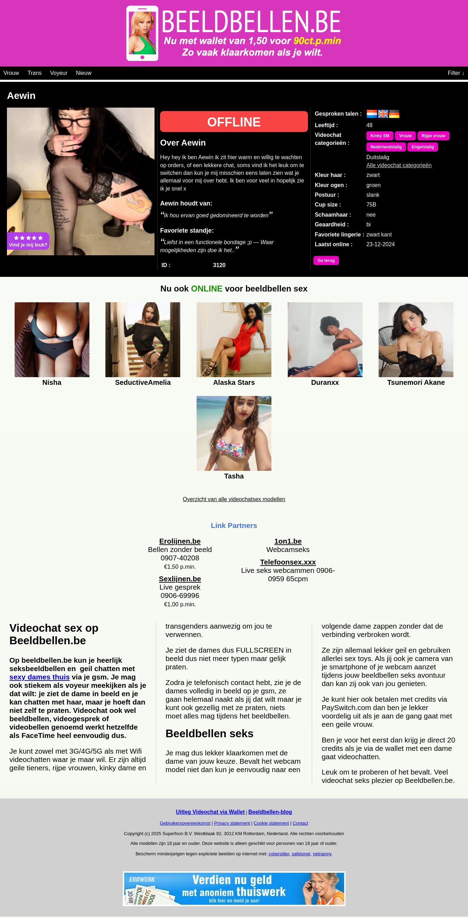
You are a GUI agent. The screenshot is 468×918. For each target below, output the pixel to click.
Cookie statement (271, 823)
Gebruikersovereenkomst (185, 823)
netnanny (322, 853)
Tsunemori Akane (416, 382)
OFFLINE (234, 122)
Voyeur (59, 73)
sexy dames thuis (39, 677)
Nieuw (83, 73)
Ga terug (326, 260)
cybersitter (279, 853)
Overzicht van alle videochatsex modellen (234, 499)
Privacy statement (232, 823)
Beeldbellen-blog (270, 812)
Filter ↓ (456, 73)
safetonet (301, 853)
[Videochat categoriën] (96, 72)
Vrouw (11, 73)
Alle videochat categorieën (399, 165)
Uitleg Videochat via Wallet (210, 812)
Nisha (51, 382)
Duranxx (325, 382)
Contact (300, 823)
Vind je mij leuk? (28, 241)
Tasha (234, 476)
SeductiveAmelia (143, 382)
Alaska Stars (234, 382)
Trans (34, 73)
